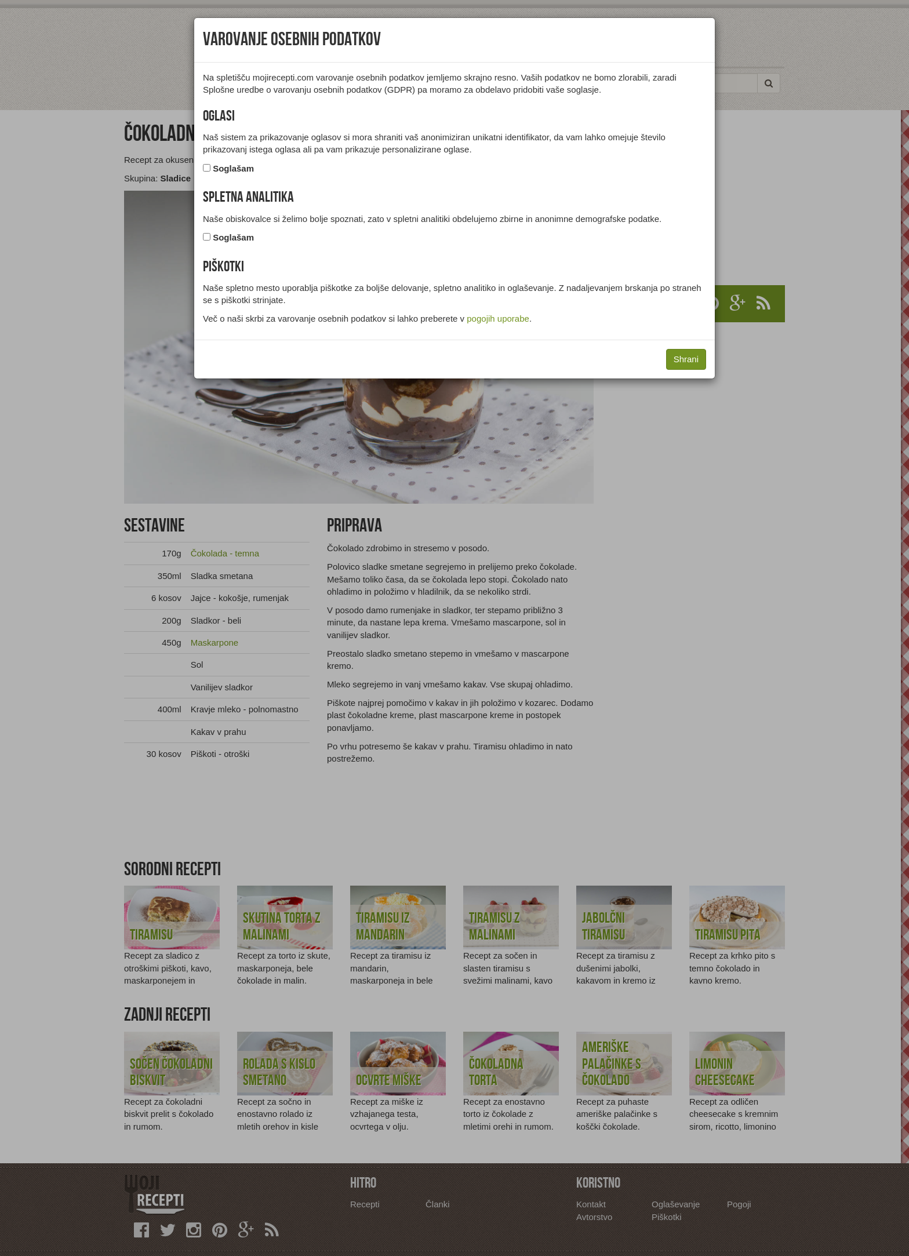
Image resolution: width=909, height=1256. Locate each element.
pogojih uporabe (498, 318)
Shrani (686, 359)
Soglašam (233, 168)
